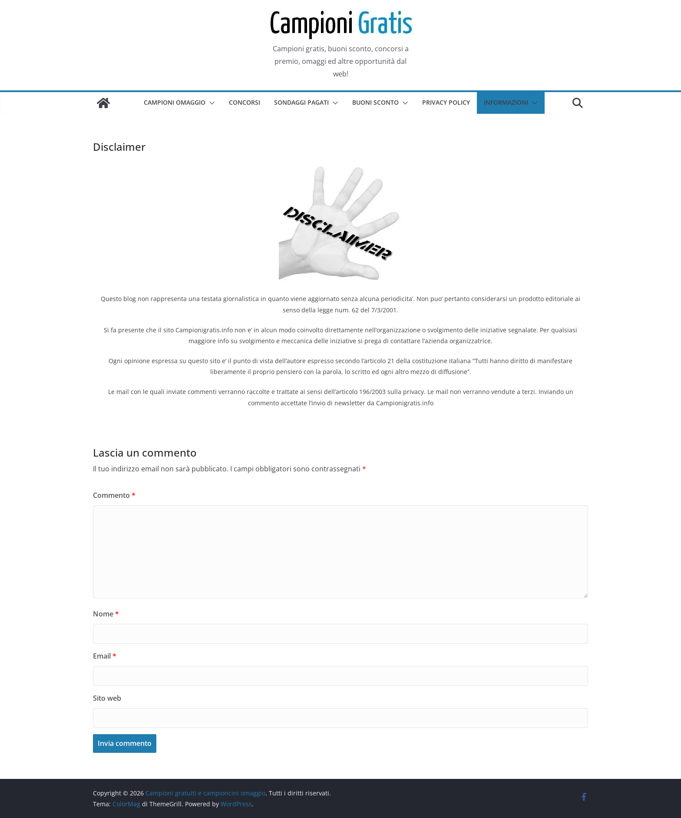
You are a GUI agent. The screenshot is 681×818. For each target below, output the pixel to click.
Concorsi (244, 102)
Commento (114, 495)
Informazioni (506, 102)
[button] (210, 102)
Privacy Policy (446, 102)
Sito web (107, 698)
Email (104, 656)
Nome (106, 614)
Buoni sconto (375, 102)
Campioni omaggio (174, 102)
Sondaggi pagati (301, 102)
